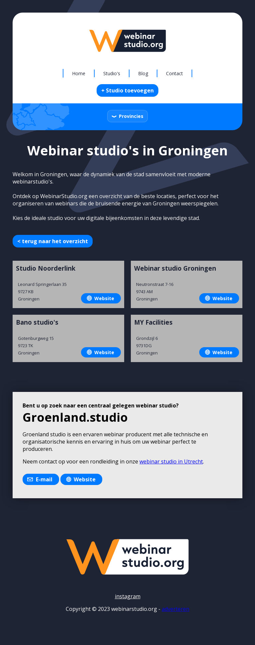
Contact (174, 73)
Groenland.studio (75, 417)
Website (104, 298)
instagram (127, 596)
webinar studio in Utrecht (171, 461)
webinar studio (156, 405)
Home (78, 73)
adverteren (175, 609)
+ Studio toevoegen (127, 90)
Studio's (111, 73)
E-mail (44, 479)
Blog (143, 73)
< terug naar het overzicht (52, 241)
